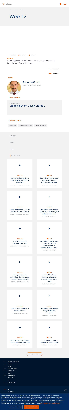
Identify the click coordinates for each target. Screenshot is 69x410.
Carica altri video (34, 354)
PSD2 (9, 380)
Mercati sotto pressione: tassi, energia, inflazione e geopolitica (19, 180)
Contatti (11, 392)
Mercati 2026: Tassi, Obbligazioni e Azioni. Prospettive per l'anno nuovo (49, 278)
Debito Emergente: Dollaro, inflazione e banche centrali (20, 341)
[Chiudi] (66, 396)
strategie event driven (40, 125)
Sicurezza (10, 378)
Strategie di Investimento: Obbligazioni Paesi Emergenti (49, 311)
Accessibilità (11, 382)
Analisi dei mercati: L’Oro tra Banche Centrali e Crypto (20, 211)
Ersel (11, 10)
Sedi (9, 389)
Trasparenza (11, 375)
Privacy (10, 364)
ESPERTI (12, 142)
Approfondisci (55, 69)
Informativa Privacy (45, 403)
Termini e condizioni (13, 361)
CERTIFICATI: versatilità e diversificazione (20, 310)
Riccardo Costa (31, 82)
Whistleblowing (12, 368)
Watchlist (22, 55)
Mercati (19, 175)
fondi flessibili (12, 125)
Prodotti (20, 337)
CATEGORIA (13, 136)
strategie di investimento (25, 125)
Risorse (16, 10)
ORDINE (12, 149)
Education (19, 306)
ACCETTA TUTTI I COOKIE (31, 407)
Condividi (31, 55)
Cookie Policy (55, 403)
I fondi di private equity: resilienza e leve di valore (49, 341)
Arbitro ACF (11, 371)
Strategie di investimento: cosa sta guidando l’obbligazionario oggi (49, 180)
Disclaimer (56, 73)
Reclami (10, 373)
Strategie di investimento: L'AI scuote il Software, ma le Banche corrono (49, 212)
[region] (34, 401)
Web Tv (21, 10)
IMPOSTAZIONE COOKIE (16, 407)
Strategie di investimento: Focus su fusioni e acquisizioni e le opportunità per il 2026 (49, 244)
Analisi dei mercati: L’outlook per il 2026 (20, 242)
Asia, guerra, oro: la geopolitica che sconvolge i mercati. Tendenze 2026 (20, 277)
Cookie (10, 366)
